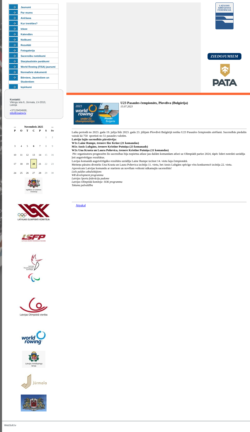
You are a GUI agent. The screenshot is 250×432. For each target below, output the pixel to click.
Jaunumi (26, 7)
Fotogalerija (28, 50)
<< (15, 127)
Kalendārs (27, 34)
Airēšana (26, 18)
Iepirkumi (26, 87)
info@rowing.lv (18, 113)
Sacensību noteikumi (33, 56)
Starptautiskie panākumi (35, 61)
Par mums (27, 12)
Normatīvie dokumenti (34, 72)
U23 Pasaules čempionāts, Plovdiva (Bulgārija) (154, 103)
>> (52, 127)
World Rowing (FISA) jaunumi (38, 66)
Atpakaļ (81, 205)
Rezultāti (26, 45)
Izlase (24, 29)
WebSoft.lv (10, 425)
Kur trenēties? (29, 23)
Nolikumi (26, 39)
